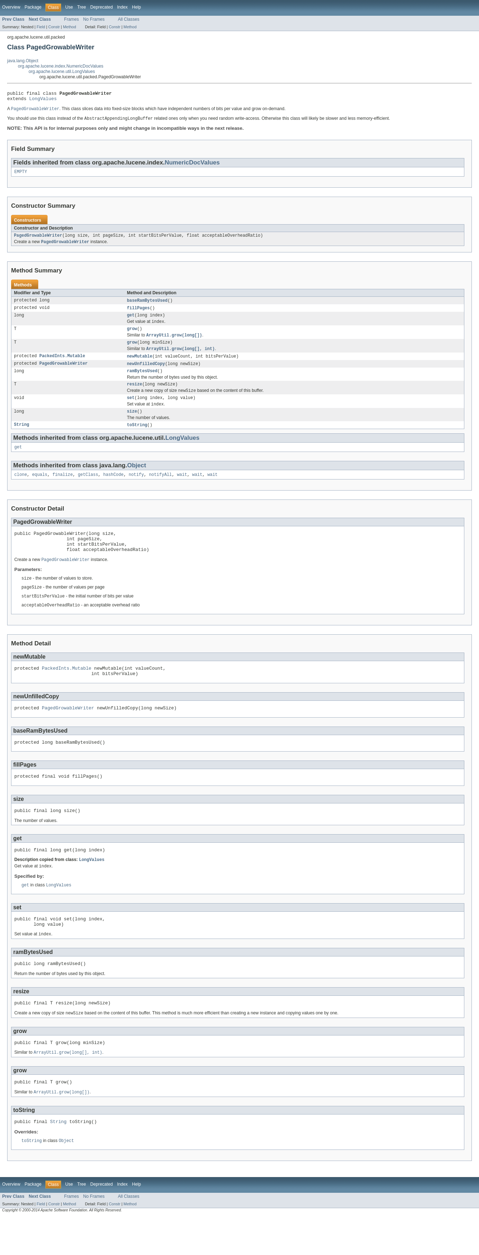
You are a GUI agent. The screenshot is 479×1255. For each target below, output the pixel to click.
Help (136, 7)
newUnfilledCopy (146, 373)
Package (33, 7)
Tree (81, 7)
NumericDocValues (192, 165)
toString (137, 438)
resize (134, 395)
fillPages (138, 313)
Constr (54, 27)
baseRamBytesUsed (147, 305)
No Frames (94, 19)
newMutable (139, 365)
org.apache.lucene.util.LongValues (62, 71)
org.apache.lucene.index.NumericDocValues (60, 66)
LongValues (43, 100)
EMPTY (20, 175)
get (130, 321)
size (132, 424)
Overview (11, 7)
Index (122, 7)
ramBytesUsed (142, 381)
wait (182, 489)
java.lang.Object (22, 60)
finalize (63, 489)
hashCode (113, 489)
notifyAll (160, 489)
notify (136, 489)
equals (40, 489)
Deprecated (101, 7)
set (130, 409)
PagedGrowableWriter (38, 239)
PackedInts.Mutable (62, 365)
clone (20, 489)
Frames (71, 19)
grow (132, 336)
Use (69, 7)
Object (136, 479)
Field (40, 27)
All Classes (128, 19)
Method (69, 27)
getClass (88, 489)
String (21, 438)
